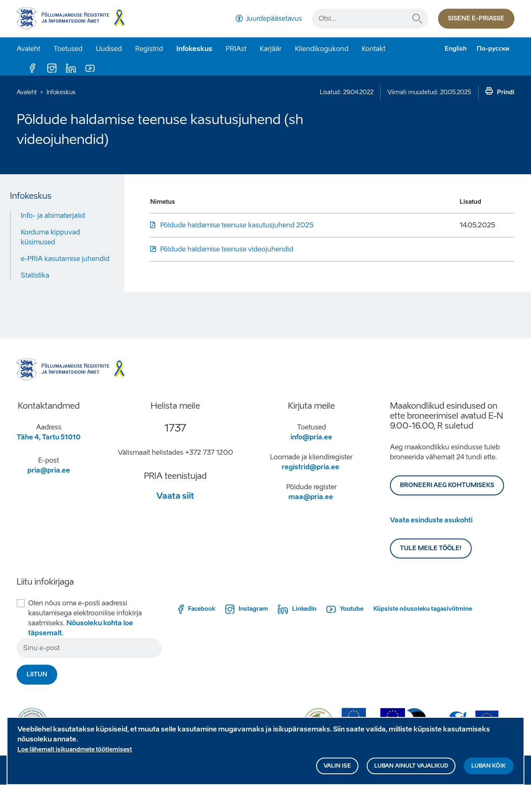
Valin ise (337, 770)
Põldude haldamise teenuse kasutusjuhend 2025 (237, 225)
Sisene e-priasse (476, 18)
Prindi (505, 92)
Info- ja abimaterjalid (53, 215)
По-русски (493, 48)
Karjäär (271, 49)
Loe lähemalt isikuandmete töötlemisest (74, 754)
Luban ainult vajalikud (411, 770)
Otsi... (417, 19)
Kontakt (373, 49)
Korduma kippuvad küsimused (50, 237)
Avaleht (28, 49)
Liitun (37, 674)
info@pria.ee (311, 437)
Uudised (109, 49)
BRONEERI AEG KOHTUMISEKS (447, 485)
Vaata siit (175, 496)
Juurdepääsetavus (274, 18)
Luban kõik (488, 770)
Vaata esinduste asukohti (431, 520)
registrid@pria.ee (310, 467)
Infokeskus (194, 49)
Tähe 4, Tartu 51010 (48, 437)
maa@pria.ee (310, 497)
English (456, 48)
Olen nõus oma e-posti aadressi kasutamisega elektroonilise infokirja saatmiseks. (85, 618)
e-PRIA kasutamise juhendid (65, 259)
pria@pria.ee (48, 470)
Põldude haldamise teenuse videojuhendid (226, 249)
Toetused (68, 49)
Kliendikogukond (321, 49)
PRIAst (236, 49)
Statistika (35, 275)
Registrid (149, 49)
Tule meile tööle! (431, 548)
